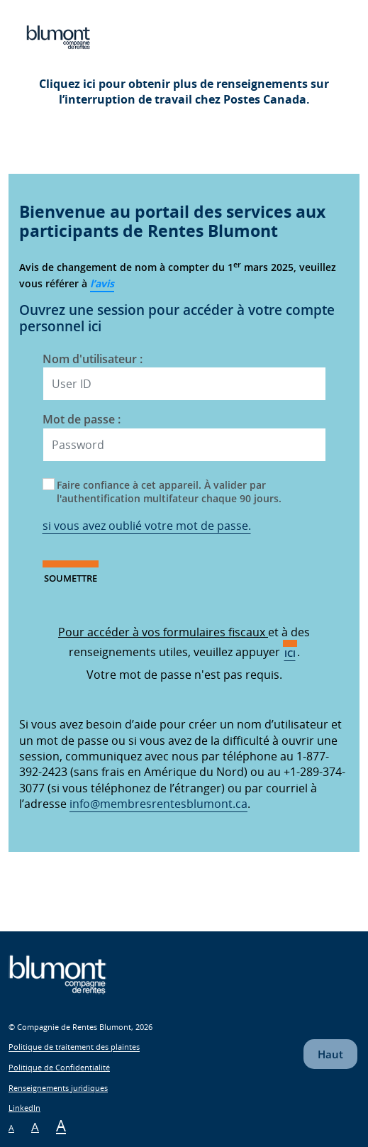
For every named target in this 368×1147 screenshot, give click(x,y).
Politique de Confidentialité (59, 1067)
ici (290, 653)
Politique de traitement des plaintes (74, 1047)
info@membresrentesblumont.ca (158, 803)
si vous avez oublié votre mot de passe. (147, 525)
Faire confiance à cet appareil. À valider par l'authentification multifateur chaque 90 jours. (169, 492)
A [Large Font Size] (61, 1125)
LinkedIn (24, 1107)
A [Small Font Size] (11, 1128)
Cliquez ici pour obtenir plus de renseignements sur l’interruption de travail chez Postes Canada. (184, 91)
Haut (330, 1054)
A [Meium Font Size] (35, 1127)
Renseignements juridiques (58, 1087)
